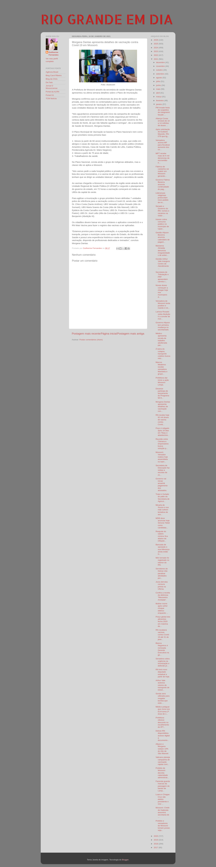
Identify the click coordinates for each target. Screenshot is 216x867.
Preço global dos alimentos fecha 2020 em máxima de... (163, 621)
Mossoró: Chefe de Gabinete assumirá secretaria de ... (162, 812)
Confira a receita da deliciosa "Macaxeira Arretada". (163, 596)
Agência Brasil (52, 72)
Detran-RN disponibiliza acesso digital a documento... (163, 735)
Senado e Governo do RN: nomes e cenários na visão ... (162, 211)
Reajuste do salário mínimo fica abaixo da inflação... (162, 536)
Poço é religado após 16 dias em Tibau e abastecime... (162, 431)
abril (158, 93)
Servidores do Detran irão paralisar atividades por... (162, 573)
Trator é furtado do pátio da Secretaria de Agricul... (162, 497)
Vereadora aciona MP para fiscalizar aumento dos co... (163, 145)
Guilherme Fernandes (54, 53)
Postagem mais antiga (130, 333)
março (159, 97)
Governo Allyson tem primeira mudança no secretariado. (163, 326)
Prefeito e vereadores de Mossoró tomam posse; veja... (163, 825)
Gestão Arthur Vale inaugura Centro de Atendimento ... (163, 263)
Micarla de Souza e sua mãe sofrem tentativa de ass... (162, 510)
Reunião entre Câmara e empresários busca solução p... (162, 444)
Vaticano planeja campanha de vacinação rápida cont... (163, 760)
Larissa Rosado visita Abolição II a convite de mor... (163, 315)
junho (159, 85)
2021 (156, 59)
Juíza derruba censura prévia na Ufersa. (162, 585)
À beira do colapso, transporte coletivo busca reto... (163, 353)
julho (158, 81)
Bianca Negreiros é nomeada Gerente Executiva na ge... (162, 649)
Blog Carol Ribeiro (54, 75)
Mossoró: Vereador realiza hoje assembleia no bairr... (162, 457)
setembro (160, 74)
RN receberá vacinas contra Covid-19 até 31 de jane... (162, 634)
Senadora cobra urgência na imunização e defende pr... (162, 662)
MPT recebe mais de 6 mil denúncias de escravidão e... (162, 158)
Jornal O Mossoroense (52, 87)
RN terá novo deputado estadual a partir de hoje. (163, 673)
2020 (156, 836)
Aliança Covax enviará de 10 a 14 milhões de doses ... (163, 122)
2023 (156, 51)
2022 (156, 55)
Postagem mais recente (86, 333)
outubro (159, 70)
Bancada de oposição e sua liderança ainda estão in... (162, 549)
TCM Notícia (51, 98)
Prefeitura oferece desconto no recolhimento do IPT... (162, 722)
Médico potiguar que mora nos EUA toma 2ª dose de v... (163, 710)
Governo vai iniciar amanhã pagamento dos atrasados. (162, 484)
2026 (156, 40)
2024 (156, 48)
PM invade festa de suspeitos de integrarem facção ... (163, 111)
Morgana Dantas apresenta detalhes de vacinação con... (163, 406)
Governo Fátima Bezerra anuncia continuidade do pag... (163, 184)
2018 (156, 844)
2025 (156, 44)
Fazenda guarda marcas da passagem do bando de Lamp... (163, 786)
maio (158, 89)
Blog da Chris (52, 79)
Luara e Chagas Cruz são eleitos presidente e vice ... (162, 799)
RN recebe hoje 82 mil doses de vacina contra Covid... (162, 420)
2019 (156, 840)
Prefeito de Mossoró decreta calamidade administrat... (162, 773)
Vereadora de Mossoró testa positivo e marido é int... (163, 304)
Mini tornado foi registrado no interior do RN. (162, 561)
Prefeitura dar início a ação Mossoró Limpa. (162, 381)
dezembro (160, 62)
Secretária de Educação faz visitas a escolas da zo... (163, 470)
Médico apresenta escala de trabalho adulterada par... (161, 339)
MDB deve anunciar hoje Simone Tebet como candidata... (163, 523)
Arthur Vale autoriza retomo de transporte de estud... (162, 685)
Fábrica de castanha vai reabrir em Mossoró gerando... (162, 171)
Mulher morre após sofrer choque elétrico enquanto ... (162, 608)
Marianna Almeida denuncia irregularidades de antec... (163, 250)
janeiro (159, 104)
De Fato (49, 82)
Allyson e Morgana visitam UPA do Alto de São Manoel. (162, 749)
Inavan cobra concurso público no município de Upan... (162, 224)
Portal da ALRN (52, 92)
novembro (160, 66)
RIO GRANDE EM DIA (107, 19)
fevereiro (160, 100)
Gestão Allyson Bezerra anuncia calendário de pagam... (162, 237)
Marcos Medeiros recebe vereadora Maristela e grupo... (161, 368)
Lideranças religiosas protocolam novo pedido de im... (162, 197)
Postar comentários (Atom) (91, 340)
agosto (159, 78)
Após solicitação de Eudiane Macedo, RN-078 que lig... (163, 133)
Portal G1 (50, 95)
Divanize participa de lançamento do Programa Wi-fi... (162, 393)
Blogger (125, 860)
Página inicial (109, 333)
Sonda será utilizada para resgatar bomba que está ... (162, 698)
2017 (156, 847)
